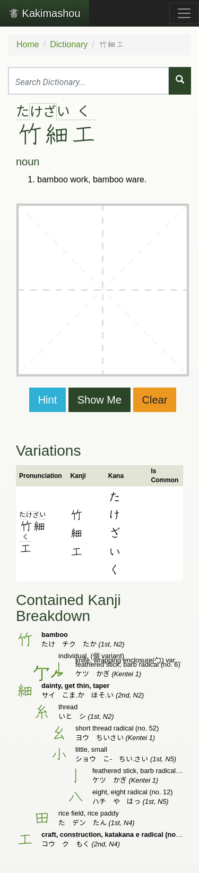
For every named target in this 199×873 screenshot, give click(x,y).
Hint (47, 400)
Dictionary (69, 44)
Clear (155, 400)
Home (27, 44)
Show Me (99, 400)
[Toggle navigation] (184, 13)
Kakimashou (44, 13)
